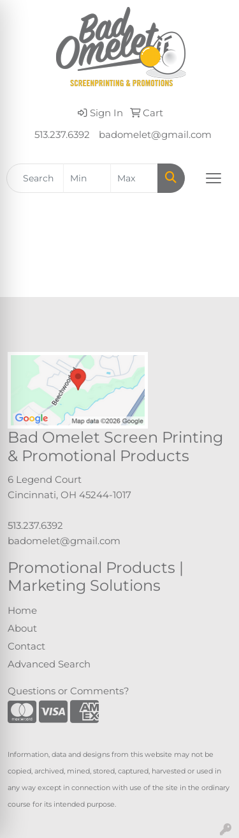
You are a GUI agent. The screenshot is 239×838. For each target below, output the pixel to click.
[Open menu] (213, 178)
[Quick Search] (35, 178)
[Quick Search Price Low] (87, 178)
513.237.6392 (62, 135)
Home (22, 610)
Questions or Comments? (68, 691)
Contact (26, 646)
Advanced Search (49, 664)
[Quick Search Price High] (134, 178)
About (22, 628)
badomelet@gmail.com (155, 135)
